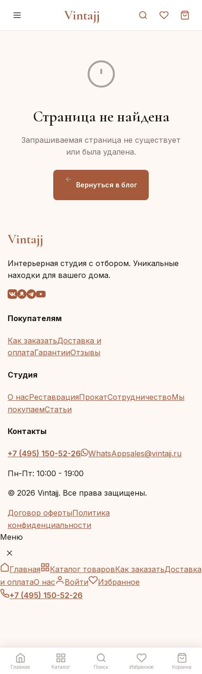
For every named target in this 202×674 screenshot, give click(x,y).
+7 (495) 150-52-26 (44, 453)
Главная (20, 569)
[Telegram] (31, 296)
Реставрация (54, 397)
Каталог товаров (77, 569)
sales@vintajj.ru (154, 453)
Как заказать (32, 340)
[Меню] (17, 15)
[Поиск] (143, 15)
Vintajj (82, 15)
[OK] (22, 296)
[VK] (12, 296)
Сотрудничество (139, 397)
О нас (18, 397)
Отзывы (85, 352)
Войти (71, 582)
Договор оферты (40, 512)
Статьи (58, 409)
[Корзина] (184, 15)
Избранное (114, 582)
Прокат (93, 397)
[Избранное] (163, 15)
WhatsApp (103, 453)
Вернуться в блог (101, 182)
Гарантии (52, 352)
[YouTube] (41, 296)
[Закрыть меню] (9, 553)
